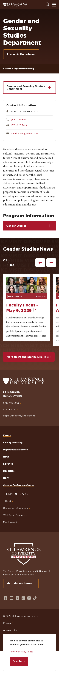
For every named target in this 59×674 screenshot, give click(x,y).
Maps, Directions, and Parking (19, 415)
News (6, 456)
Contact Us (9, 409)
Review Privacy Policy (21, 651)
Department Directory (15, 449)
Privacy (7, 623)
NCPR (6, 478)
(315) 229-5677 (19, 119)
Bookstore (9, 471)
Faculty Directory (12, 442)
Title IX (7, 501)
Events (7, 435)
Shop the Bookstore (20, 583)
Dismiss (17, 661)
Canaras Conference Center (18, 485)
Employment (10, 522)
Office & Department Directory (19, 69)
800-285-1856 (11, 403)
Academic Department (21, 54)
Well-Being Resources (15, 515)
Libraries (8, 464)
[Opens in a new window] (5, 598)
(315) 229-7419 (19, 125)
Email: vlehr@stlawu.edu (24, 133)
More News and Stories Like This (28, 356)
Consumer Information (15, 508)
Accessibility (10, 630)
